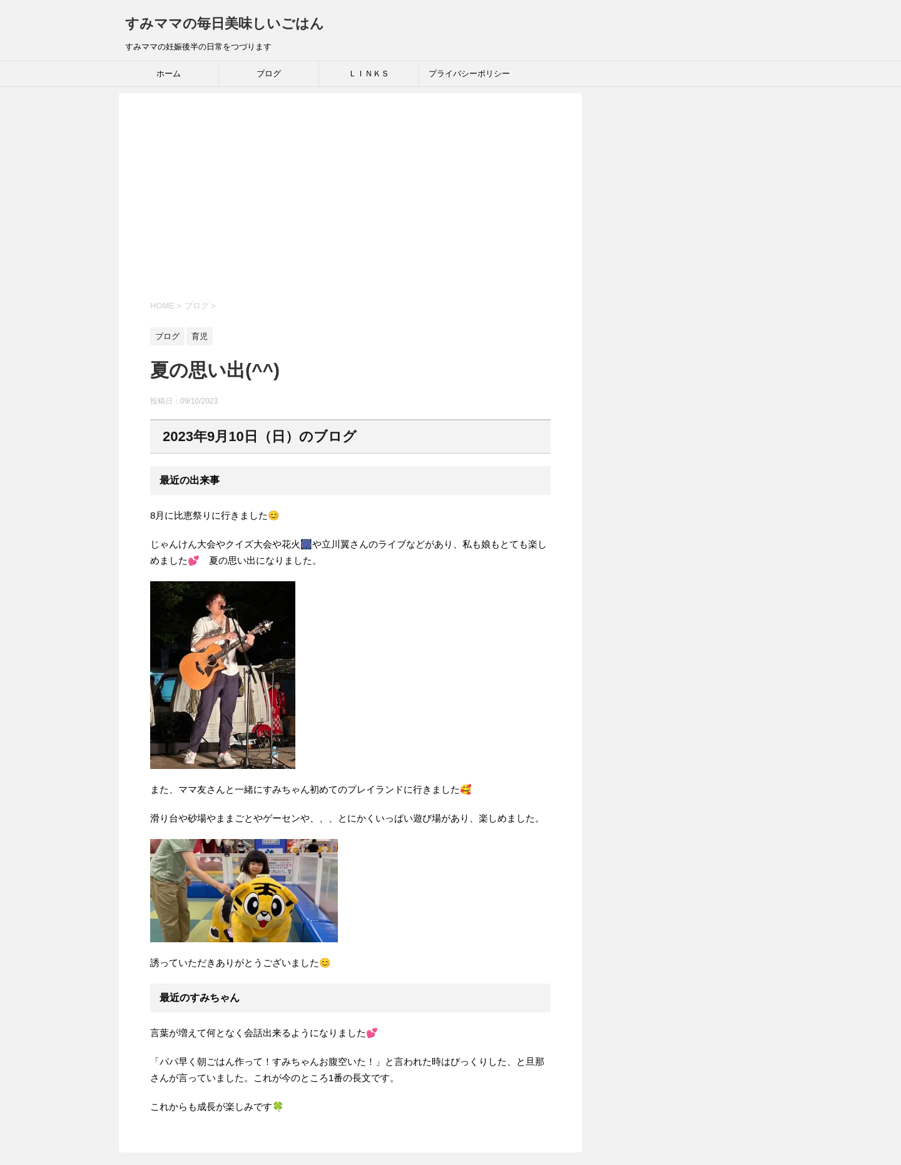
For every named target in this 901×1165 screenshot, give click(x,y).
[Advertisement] (350, 205)
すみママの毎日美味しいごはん (224, 23)
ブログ (269, 73)
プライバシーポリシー (469, 73)
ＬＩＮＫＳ (369, 73)
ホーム (168, 73)
